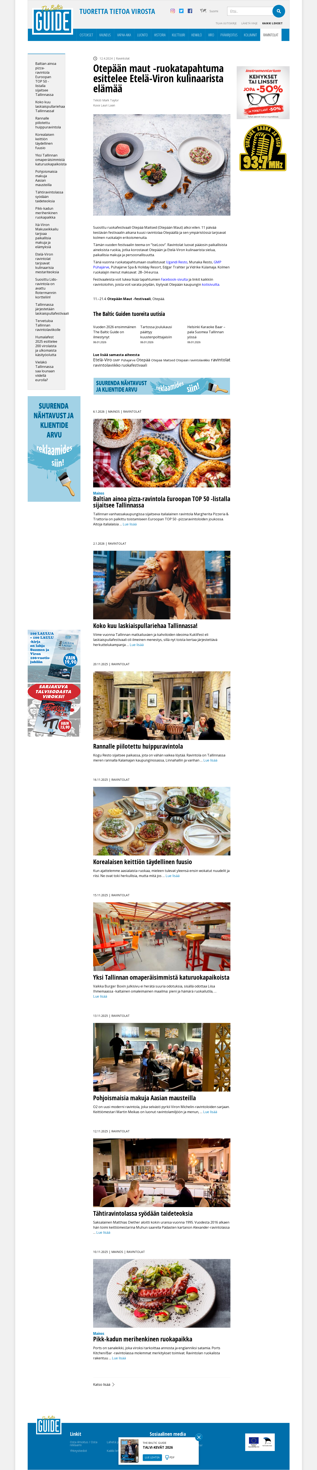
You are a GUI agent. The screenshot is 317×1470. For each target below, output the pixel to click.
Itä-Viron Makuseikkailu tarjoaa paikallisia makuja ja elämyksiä (46, 236)
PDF (172, 1457)
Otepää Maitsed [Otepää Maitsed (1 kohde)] (163, 360)
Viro (211, 35)
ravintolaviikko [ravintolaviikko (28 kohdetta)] (107, 365)
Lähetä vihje (248, 23)
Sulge (199, 1437)
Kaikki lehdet (272, 23)
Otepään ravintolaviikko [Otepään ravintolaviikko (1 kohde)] (193, 360)
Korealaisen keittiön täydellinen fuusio (44, 141)
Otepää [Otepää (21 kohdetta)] (143, 360)
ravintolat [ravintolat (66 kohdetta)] (220, 360)
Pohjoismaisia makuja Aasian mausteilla (46, 178)
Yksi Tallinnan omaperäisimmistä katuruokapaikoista (51, 160)
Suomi (214, 11)
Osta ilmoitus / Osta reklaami (83, 1443)
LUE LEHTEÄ (152, 1457)
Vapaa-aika (124, 35)
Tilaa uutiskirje (224, 23)
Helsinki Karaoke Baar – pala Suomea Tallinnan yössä (206, 332)
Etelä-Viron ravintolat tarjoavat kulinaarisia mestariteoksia (47, 263)
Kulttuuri (178, 35)
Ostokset (86, 35)
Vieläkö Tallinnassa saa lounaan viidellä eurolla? (45, 371)
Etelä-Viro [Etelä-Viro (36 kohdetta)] (102, 360)
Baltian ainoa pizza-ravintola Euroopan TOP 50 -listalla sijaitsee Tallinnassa (45, 79)
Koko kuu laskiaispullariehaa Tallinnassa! (50, 106)
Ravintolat (270, 35)
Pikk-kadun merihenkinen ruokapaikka (46, 213)
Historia (160, 35)
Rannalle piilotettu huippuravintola (48, 123)
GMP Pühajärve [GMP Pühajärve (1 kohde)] (124, 360)
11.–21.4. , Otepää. (129, 299)
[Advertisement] (54, 566)
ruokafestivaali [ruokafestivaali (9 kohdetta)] (134, 365)
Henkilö (196, 35)
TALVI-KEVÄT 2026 (158, 1447)
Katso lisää (101, 1384)
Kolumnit (250, 35)
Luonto (142, 35)
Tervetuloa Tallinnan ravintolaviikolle (47, 325)
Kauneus (105, 35)
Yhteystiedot (78, 1451)
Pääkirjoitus (229, 35)
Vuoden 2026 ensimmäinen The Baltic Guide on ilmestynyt (114, 332)
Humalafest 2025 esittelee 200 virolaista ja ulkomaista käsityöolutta (46, 346)
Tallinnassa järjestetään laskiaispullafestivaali (52, 309)
